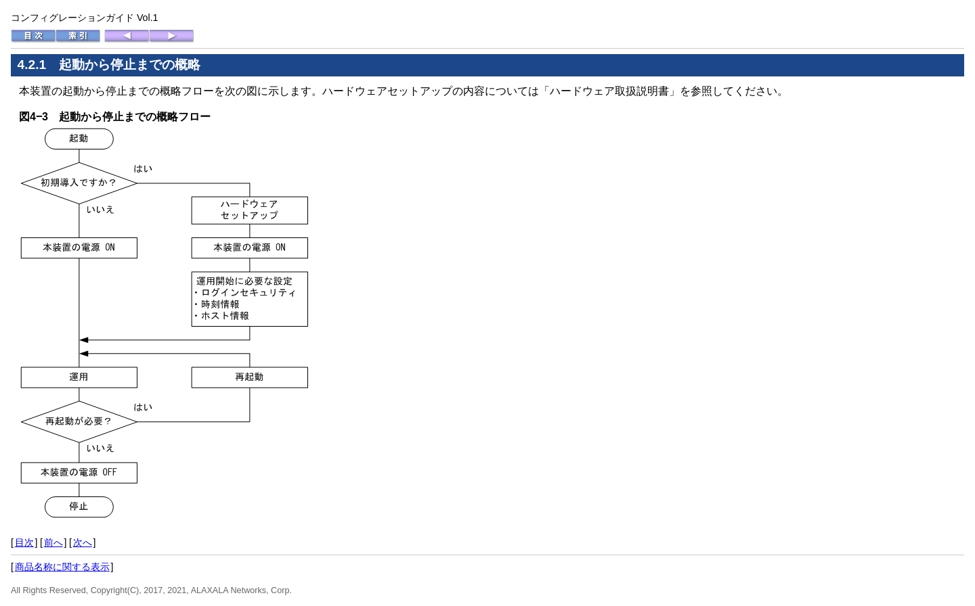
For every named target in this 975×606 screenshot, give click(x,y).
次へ (82, 542)
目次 (24, 542)
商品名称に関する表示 (62, 566)
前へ (53, 542)
